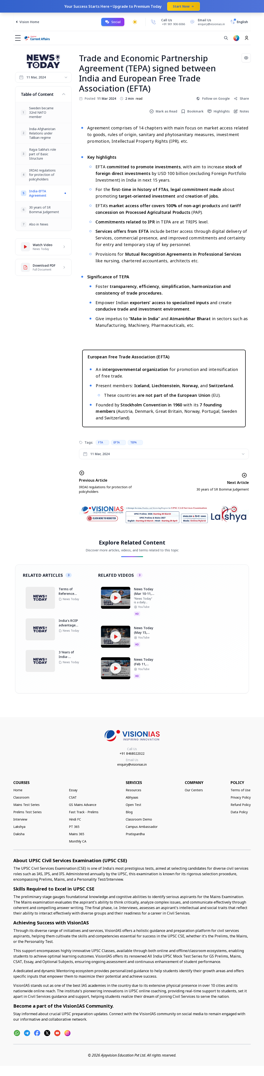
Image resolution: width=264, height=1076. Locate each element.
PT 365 (74, 826)
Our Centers (194, 790)
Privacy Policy (241, 797)
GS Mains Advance (82, 804)
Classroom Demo (139, 819)
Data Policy (239, 812)
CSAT (73, 797)
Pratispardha (135, 834)
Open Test (133, 804)
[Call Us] (153, 22)
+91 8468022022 (132, 753)
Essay (73, 790)
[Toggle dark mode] (135, 22)
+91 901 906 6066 (173, 24)
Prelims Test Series (27, 812)
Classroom (21, 797)
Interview (20, 819)
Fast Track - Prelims (83, 812)
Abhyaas (132, 797)
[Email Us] (207, 22)
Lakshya (19, 826)
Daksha (18, 834)
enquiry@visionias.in (132, 764)
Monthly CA (77, 841)
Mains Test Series (26, 804)
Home (17, 790)
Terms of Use (240, 790)
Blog (129, 812)
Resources (133, 790)
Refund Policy (241, 804)
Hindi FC (75, 819)
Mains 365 (76, 834)
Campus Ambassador (142, 826)
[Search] (226, 38)
